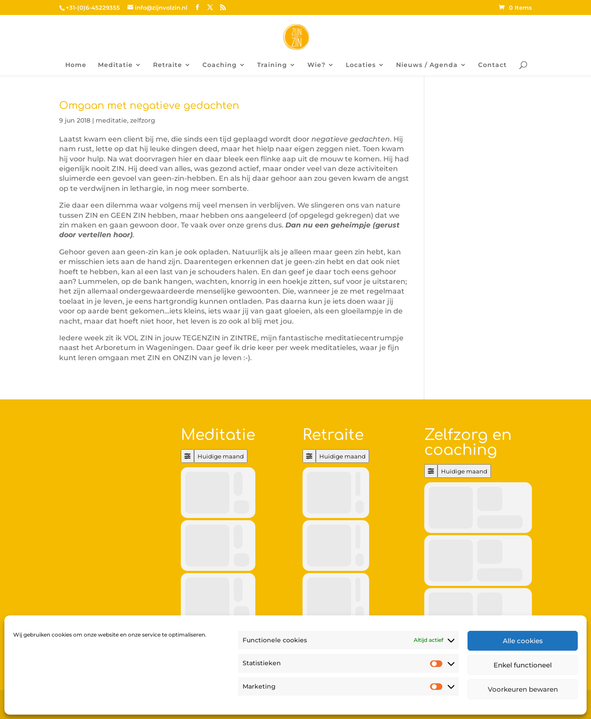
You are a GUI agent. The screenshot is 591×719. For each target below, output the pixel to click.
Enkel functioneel (523, 665)
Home (75, 65)
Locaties (361, 65)
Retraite (167, 65)
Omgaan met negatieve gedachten (149, 105)
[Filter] (187, 456)
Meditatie (115, 65)
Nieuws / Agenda (427, 65)
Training (272, 65)
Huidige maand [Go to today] (221, 456)
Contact (492, 65)
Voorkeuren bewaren (523, 689)
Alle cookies (523, 641)
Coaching (219, 65)
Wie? (316, 65)
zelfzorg (142, 120)
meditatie (111, 120)
